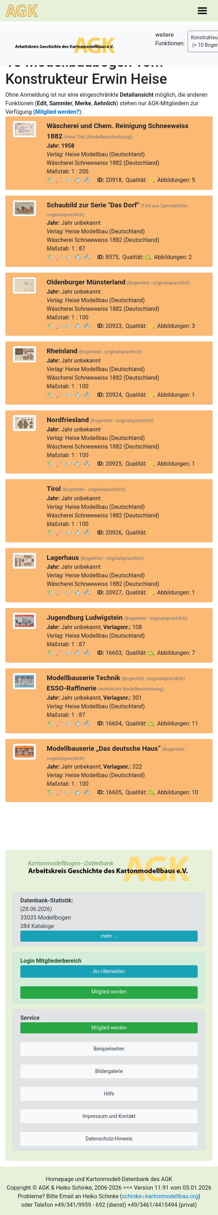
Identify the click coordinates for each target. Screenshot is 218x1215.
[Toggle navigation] (202, 11)
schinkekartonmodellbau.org (160, 1196)
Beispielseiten (109, 1049)
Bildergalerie (109, 1071)
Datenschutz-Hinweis (109, 1138)
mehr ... (109, 936)
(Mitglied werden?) (57, 111)
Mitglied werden (109, 991)
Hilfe (109, 1094)
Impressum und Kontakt (109, 1116)
